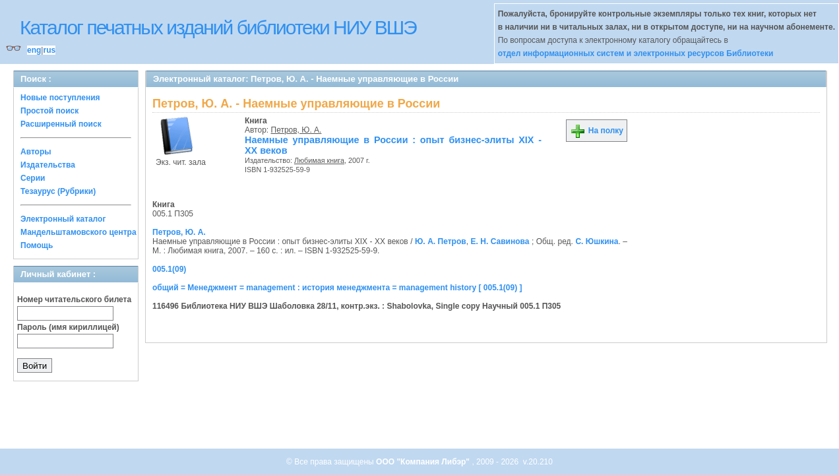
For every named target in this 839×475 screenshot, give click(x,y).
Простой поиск (49, 110)
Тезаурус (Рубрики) (58, 191)
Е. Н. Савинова (499, 241)
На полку (596, 130)
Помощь (36, 245)
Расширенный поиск (61, 124)
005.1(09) (169, 269)
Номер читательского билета (74, 299)
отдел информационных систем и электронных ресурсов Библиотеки (636, 53)
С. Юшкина (596, 241)
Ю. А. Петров (440, 241)
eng (34, 50)
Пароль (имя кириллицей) (68, 327)
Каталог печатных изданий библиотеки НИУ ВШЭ (218, 27)
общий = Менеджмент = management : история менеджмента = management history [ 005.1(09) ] (337, 287)
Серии (32, 178)
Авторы (35, 151)
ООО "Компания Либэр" (424, 461)
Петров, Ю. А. (296, 130)
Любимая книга (319, 160)
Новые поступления (60, 97)
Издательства (47, 165)
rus (49, 50)
